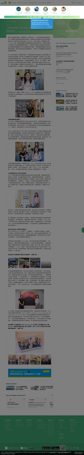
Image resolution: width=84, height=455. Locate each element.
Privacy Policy (52, 452)
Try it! (49, 26)
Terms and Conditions (63, 452)
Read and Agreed (78, 452)
